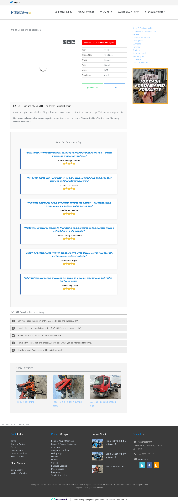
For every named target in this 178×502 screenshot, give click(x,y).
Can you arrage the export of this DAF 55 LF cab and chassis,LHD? (48, 321)
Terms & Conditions (19, 453)
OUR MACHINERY (63, 12)
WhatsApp (93, 88)
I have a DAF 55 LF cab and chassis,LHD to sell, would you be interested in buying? (55, 342)
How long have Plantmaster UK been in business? (40, 350)
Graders (136, 50)
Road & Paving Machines (62, 441)
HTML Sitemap (17, 456)
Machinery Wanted (18, 473)
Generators (138, 34)
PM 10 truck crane (25, 401)
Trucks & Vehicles (140, 62)
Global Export (16, 470)
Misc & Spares (139, 56)
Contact (14, 447)
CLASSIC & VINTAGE (155, 12)
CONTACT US (106, 12)
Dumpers (137, 43)
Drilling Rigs (138, 40)
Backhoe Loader (140, 53)
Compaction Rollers (141, 37)
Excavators (137, 59)
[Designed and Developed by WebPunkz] (89, 488)
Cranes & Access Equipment (145, 31)
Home (13, 441)
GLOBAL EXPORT (86, 12)
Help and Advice (17, 444)
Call (115, 88)
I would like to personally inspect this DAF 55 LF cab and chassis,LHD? (49, 328)
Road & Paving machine (143, 28)
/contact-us (143, 459)
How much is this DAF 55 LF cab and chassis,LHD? (40, 335)
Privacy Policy (16, 450)
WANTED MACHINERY (128, 12)
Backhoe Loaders (59, 465)
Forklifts (136, 47)
